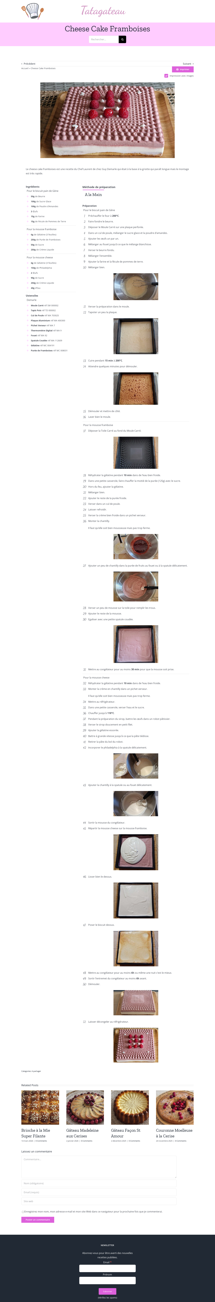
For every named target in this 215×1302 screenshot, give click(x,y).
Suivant (187, 63)
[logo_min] (32, 4)
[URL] (98, 1201)
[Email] (107, 1268)
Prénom (107, 1274)
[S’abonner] (107, 1291)
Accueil (25, 68)
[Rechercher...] (104, 39)
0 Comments (41, 1140)
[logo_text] (103, 7)
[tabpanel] (135, 201)
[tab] (93, 194)
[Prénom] (107, 1280)
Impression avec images (179, 76)
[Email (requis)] (98, 1192)
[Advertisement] (51, 377)
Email (107, 1262)
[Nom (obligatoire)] (98, 1183)
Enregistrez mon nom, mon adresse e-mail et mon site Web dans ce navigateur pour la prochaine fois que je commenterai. (93, 1211)
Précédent (29, 63)
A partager (36, 1071)
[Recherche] (122, 39)
